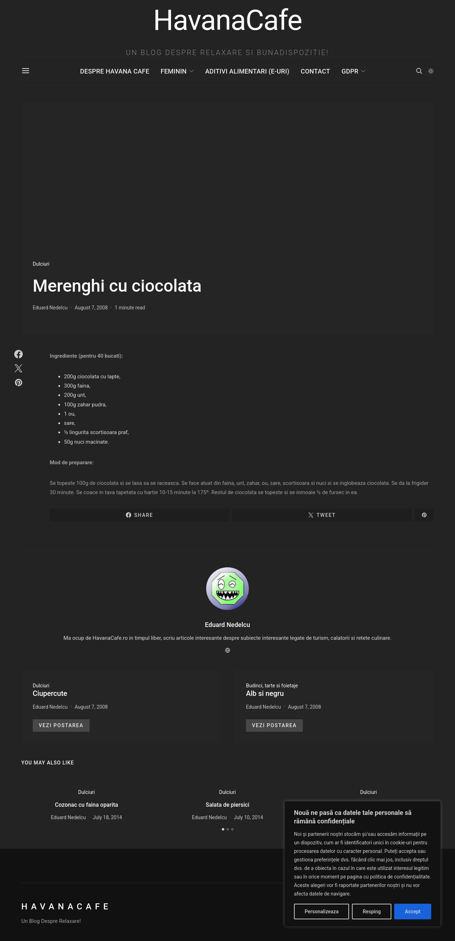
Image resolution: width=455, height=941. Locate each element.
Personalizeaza (321, 911)
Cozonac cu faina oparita (86, 804)
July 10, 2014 (248, 817)
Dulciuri (41, 264)
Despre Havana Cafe (114, 71)
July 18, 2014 (107, 817)
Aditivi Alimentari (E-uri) (247, 71)
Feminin (174, 71)
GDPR (350, 71)
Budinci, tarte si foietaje (272, 685)
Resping (372, 911)
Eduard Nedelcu (50, 307)
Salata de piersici (228, 804)
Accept (413, 911)
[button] (431, 71)
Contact (315, 71)
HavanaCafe (66, 907)
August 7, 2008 (91, 307)
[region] (362, 864)
